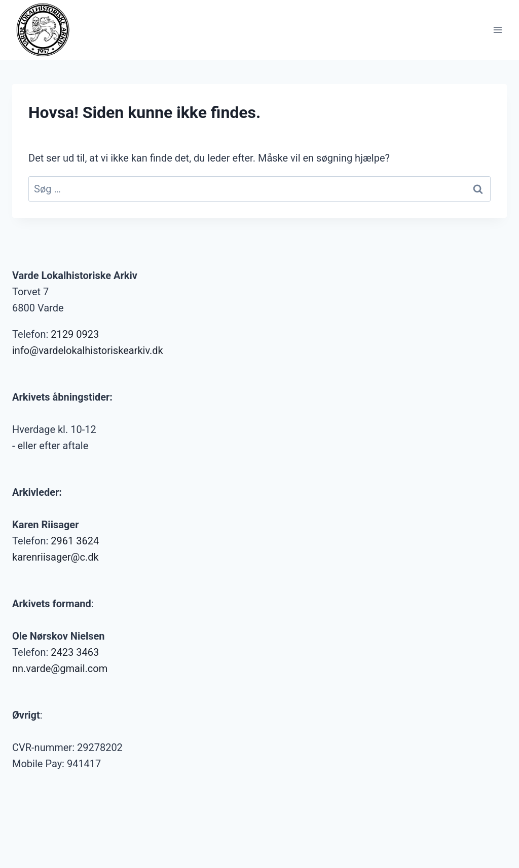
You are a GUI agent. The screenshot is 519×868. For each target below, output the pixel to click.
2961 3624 (75, 541)
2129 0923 (75, 334)
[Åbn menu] (497, 29)
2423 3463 (75, 652)
